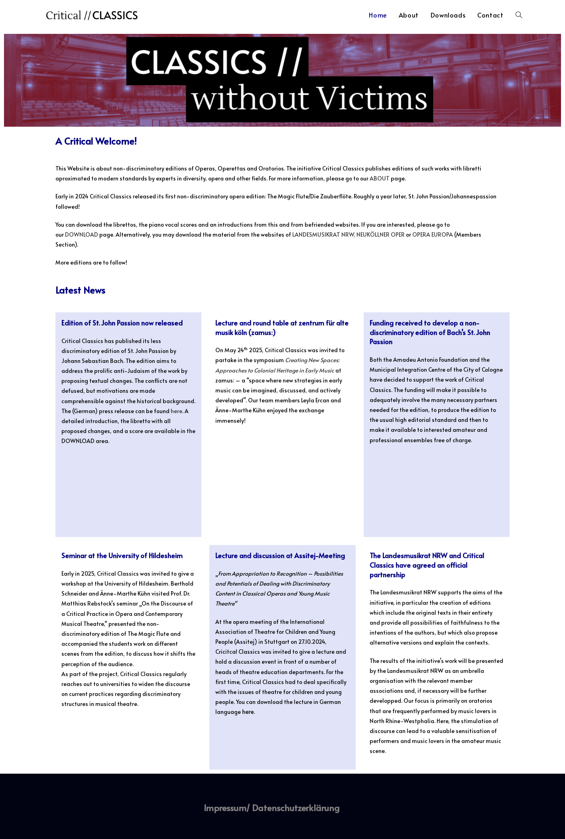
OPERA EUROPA (433, 234)
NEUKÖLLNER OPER (380, 234)
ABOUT (380, 178)
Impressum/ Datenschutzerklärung (271, 808)
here (176, 411)
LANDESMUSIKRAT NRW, (323, 234)
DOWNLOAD (81, 234)
